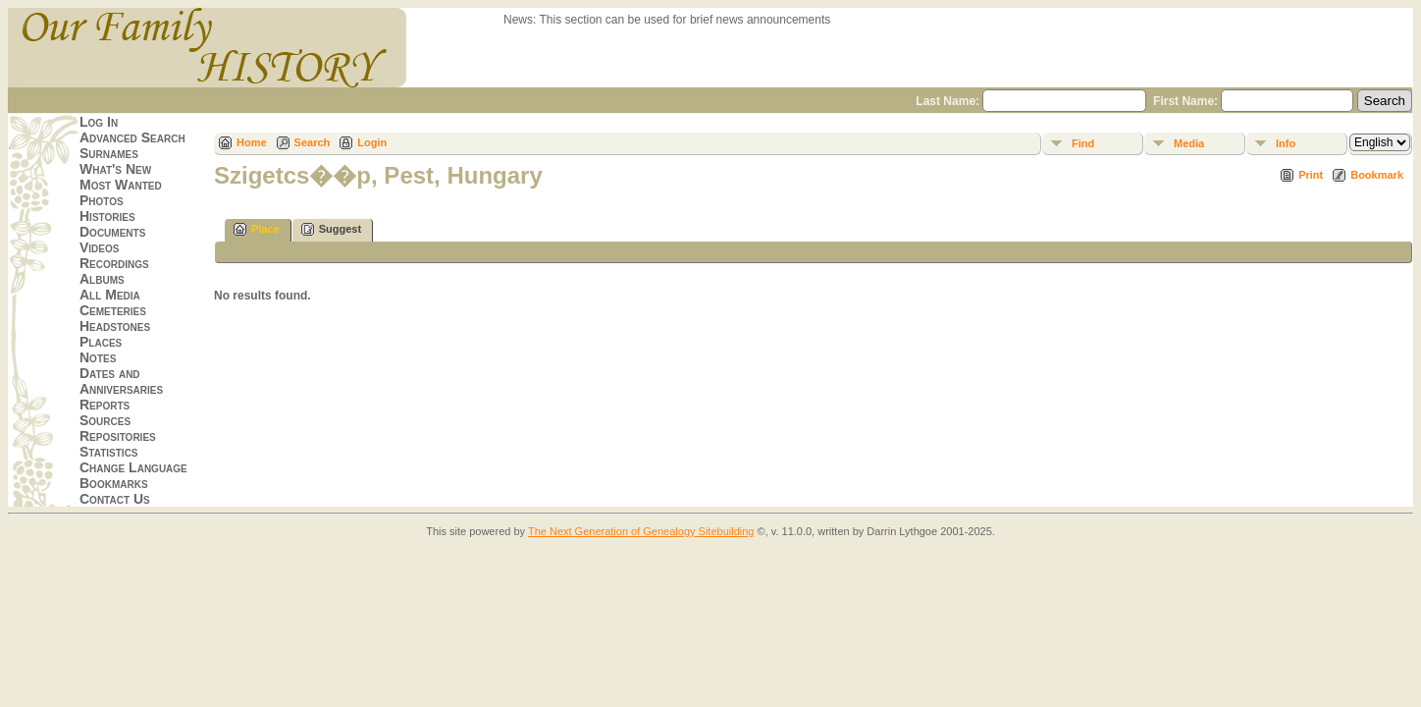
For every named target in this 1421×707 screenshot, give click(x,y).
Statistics (108, 452)
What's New (115, 169)
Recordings (114, 263)
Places (100, 342)
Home (252, 142)
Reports (104, 404)
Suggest (331, 229)
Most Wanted (120, 184)
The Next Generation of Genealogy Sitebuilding (641, 531)
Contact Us (114, 499)
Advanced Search (132, 137)
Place (257, 229)
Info (1285, 143)
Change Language (133, 467)
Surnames (108, 153)
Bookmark (1376, 175)
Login (372, 142)
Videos (99, 247)
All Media (109, 294)
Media (1189, 143)
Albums (102, 279)
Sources (105, 420)
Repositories (117, 436)
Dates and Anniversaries (121, 381)
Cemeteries (112, 310)
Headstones (114, 326)
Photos (101, 200)
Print (1310, 175)
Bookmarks (113, 483)
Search (312, 142)
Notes (97, 357)
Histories (107, 216)
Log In (98, 122)
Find (1083, 143)
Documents (112, 232)
